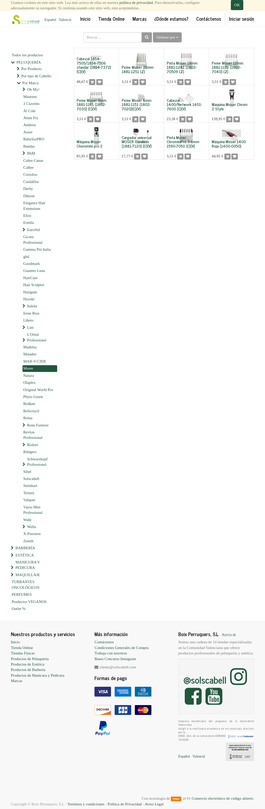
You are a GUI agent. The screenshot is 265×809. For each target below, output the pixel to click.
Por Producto (31, 69)
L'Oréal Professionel (36, 337)
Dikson (28, 196)
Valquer (29, 500)
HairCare (30, 278)
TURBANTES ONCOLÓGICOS (26, 584)
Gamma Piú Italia (37, 249)
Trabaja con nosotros (110, 653)
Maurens (30, 97)
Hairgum (30, 292)
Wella (31, 527)
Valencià (65, 20)
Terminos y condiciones (85, 804)
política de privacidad (136, 3)
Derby (28, 189)
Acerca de (229, 634)
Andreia (29, 125)
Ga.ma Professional (32, 239)
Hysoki (28, 299)
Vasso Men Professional (32, 510)
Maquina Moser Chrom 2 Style (229, 106)
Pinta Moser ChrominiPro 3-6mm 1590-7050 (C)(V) (183, 141)
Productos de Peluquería (30, 659)
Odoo (176, 798)
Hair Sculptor (33, 285)
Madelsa (29, 347)
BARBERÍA (25, 548)
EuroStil (33, 230)
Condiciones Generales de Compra (121, 648)
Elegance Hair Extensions (34, 205)
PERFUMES (22, 594)
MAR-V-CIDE (34, 361)
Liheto (28, 320)
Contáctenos (104, 642)
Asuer (28, 132)
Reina (27, 418)
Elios (27, 215)
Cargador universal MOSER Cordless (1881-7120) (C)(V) (137, 141)
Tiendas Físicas (23, 653)
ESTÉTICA (25, 555)
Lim (30, 327)
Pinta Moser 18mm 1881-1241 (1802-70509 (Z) (182, 67)
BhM (31, 153)
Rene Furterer (38, 425)
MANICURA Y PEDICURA (28, 565)
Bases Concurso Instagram (115, 659)
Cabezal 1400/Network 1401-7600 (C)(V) (184, 104)
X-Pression (32, 534)
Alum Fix (30, 118)
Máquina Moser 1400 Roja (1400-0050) (229, 143)
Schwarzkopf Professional (37, 462)
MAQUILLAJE (28, 575)
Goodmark (31, 264)
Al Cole (29, 111)
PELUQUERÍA (29, 62)
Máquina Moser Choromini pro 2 (89, 143)
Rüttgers (29, 452)
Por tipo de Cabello (36, 76)
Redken (29, 404)
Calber (28, 167)
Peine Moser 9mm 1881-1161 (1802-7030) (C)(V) (91, 104)
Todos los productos (27, 55)
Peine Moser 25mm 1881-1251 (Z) (137, 69)
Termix (28, 493)
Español (50, 20)
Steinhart (30, 486)
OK (237, 5)
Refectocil (31, 411)
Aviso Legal (154, 804)
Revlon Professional (32, 435)
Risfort (32, 445)
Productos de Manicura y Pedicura (37, 675)
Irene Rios (31, 313)
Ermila (28, 222)
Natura (28, 375)
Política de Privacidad (125, 804)
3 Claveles (31, 104)
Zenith (28, 541)
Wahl (27, 520)
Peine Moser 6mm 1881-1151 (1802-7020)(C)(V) (136, 104)
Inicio (15, 642)
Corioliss (30, 174)
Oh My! (33, 89)
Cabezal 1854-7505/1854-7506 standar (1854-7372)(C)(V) (94, 65)
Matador (29, 354)
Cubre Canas (33, 160)
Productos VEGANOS (29, 602)
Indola (32, 306)
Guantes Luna (34, 271)
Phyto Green (33, 397)
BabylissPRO (33, 139)
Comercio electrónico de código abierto (222, 798)
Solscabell (31, 479)
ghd (26, 257)
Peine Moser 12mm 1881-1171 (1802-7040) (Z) (227, 67)
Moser (28, 368)
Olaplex (29, 382)
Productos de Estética (27, 664)
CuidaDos (31, 182)
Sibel (27, 472)
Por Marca (30, 83)
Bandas (29, 146)
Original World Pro (38, 390)
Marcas (16, 681)
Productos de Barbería (28, 670)
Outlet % (19, 609)
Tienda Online (22, 648)
